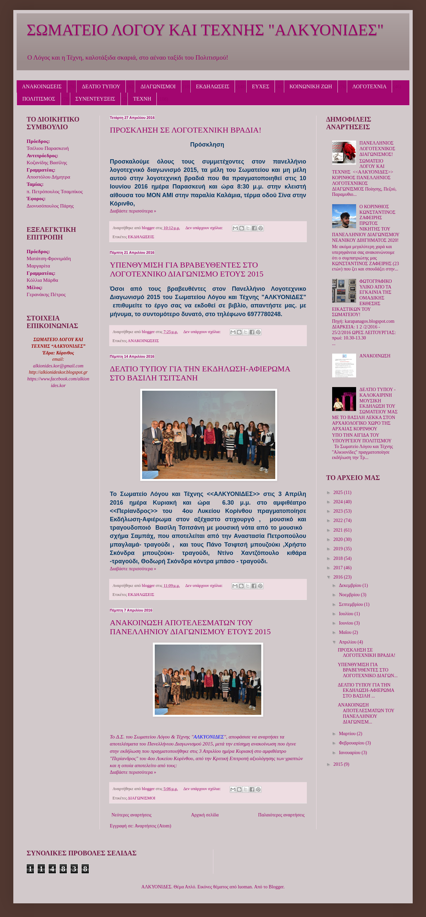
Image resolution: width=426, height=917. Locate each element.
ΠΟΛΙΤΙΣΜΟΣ (38, 99)
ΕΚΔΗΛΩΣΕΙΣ (212, 86)
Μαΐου (345, 632)
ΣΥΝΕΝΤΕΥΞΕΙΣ (95, 99)
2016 (338, 577)
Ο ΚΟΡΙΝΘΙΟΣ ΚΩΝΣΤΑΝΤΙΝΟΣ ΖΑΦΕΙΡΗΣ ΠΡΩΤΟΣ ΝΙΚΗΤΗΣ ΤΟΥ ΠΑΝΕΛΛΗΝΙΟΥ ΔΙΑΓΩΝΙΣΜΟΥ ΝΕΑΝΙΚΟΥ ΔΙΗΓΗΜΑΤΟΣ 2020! (365, 223)
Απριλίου (348, 642)
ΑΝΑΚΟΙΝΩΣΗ (374, 355)
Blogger (276, 886)
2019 (338, 548)
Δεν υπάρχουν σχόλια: (204, 228)
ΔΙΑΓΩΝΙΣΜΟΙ (158, 86)
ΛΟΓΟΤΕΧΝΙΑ (369, 86)
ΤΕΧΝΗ (142, 99)
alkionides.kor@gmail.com (58, 365)
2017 (338, 567)
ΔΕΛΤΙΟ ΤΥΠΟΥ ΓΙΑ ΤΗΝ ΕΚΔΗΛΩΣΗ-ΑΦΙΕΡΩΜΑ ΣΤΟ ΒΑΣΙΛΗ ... (366, 691)
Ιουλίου (346, 613)
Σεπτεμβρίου (351, 604)
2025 (338, 492)
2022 (338, 520)
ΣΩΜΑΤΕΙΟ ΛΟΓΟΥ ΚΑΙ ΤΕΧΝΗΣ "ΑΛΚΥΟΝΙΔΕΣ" (205, 30)
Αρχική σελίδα (205, 814)
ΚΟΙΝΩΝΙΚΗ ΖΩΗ (311, 86)
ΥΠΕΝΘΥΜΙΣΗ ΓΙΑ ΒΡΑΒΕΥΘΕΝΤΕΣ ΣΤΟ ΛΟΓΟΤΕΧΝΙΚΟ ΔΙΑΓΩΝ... (368, 670)
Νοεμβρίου (350, 594)
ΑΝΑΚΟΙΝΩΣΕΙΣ (42, 86)
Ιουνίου (346, 623)
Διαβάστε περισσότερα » (133, 211)
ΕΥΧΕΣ (260, 86)
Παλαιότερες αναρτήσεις (281, 814)
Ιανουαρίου (350, 752)
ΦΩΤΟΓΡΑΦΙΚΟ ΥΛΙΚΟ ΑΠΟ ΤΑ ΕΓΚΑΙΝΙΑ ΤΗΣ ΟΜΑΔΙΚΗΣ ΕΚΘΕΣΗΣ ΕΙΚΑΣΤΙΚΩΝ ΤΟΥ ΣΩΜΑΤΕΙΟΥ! (362, 298)
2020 (338, 539)
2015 (338, 764)
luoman (245, 886)
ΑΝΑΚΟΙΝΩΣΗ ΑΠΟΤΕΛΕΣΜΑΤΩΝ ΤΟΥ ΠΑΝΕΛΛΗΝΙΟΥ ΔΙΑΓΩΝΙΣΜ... (366, 713)
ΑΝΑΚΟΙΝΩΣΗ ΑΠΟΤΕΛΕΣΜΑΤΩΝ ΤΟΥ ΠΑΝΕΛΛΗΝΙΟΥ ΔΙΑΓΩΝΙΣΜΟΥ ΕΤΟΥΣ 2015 (190, 627)
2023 (338, 511)
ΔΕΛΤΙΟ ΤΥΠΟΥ (101, 86)
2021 (338, 530)
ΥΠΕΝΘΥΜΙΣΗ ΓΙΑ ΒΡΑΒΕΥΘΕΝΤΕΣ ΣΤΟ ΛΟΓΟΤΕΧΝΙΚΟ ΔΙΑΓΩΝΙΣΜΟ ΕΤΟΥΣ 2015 (186, 269)
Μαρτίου (348, 733)
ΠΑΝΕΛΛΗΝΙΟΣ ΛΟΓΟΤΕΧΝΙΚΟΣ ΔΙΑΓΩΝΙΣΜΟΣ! (377, 149)
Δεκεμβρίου (350, 585)
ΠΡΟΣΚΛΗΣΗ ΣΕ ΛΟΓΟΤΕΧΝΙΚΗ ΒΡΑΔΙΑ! (186, 130)
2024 (338, 501)
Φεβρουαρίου (352, 742)
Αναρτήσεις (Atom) (152, 825)
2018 (338, 558)
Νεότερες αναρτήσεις (131, 814)
